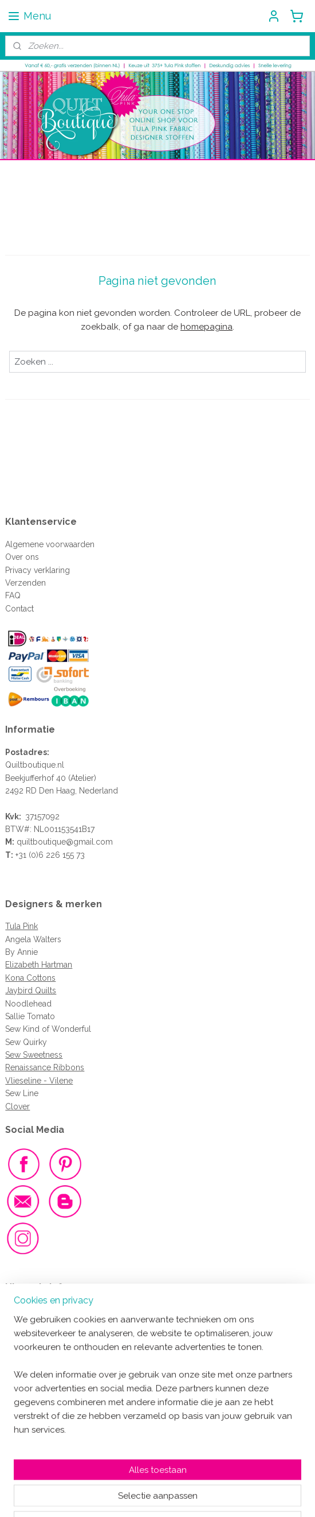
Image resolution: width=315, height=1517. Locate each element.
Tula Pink (21, 926)
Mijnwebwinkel (275, 1496)
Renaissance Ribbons (44, 1067)
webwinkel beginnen (179, 1496)
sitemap (117, 1496)
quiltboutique (41, 841)
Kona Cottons (30, 977)
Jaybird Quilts (30, 990)
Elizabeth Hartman (38, 964)
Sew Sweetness (33, 1054)
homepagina (206, 327)
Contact (19, 608)
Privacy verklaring (37, 570)
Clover (17, 1106)
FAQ (13, 595)
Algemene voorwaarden (49, 544)
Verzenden (25, 582)
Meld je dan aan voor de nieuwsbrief (80, 1421)
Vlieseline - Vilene (39, 1080)
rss (139, 1496)
